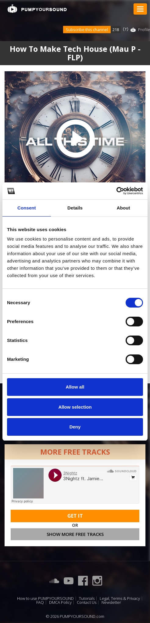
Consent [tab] (26, 207)
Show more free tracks (75, 534)
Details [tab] (75, 207)
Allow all (75, 386)
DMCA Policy (60, 602)
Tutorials (87, 598)
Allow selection (74, 407)
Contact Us (86, 602)
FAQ (40, 602)
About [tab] (123, 207)
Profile (144, 29)
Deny (75, 426)
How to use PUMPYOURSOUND (45, 598)
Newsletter (111, 602)
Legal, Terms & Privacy (120, 598)
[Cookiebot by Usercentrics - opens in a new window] (116, 191)
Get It (75, 515)
